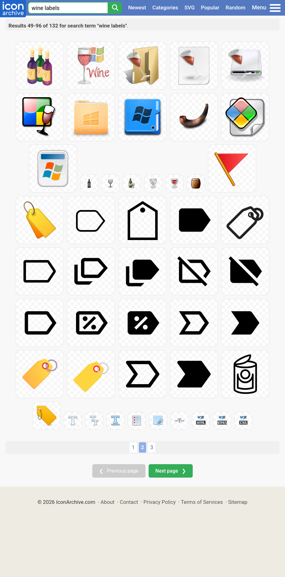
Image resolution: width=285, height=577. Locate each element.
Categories (165, 7)
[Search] (115, 8)
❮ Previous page (119, 471)
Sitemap (237, 502)
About (107, 502)
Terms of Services (202, 502)
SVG (190, 7)
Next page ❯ (170, 471)
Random (235, 7)
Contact (129, 502)
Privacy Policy (159, 502)
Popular (210, 7)
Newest (137, 7)
